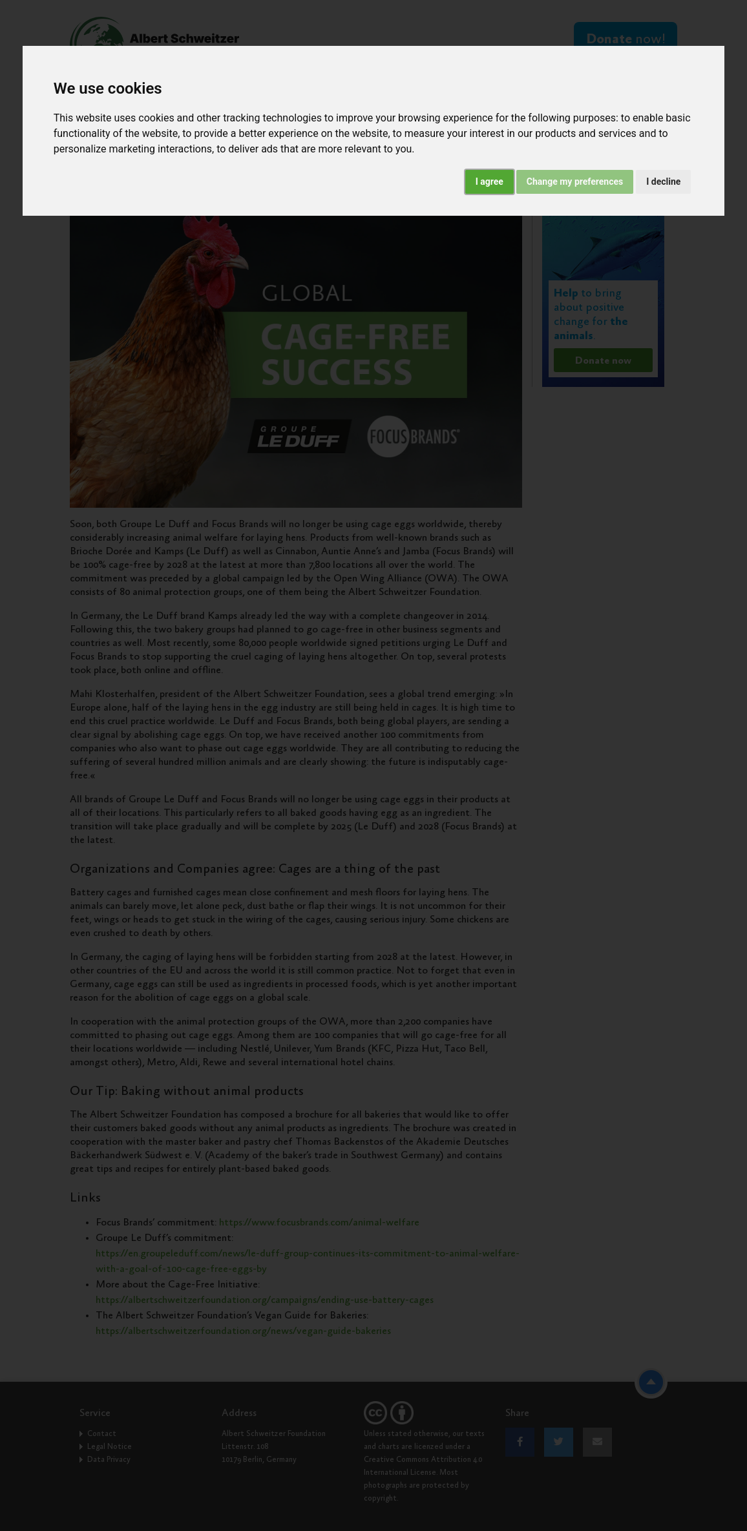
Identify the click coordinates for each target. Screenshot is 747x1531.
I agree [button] (489, 181)
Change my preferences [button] (575, 181)
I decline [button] (663, 181)
